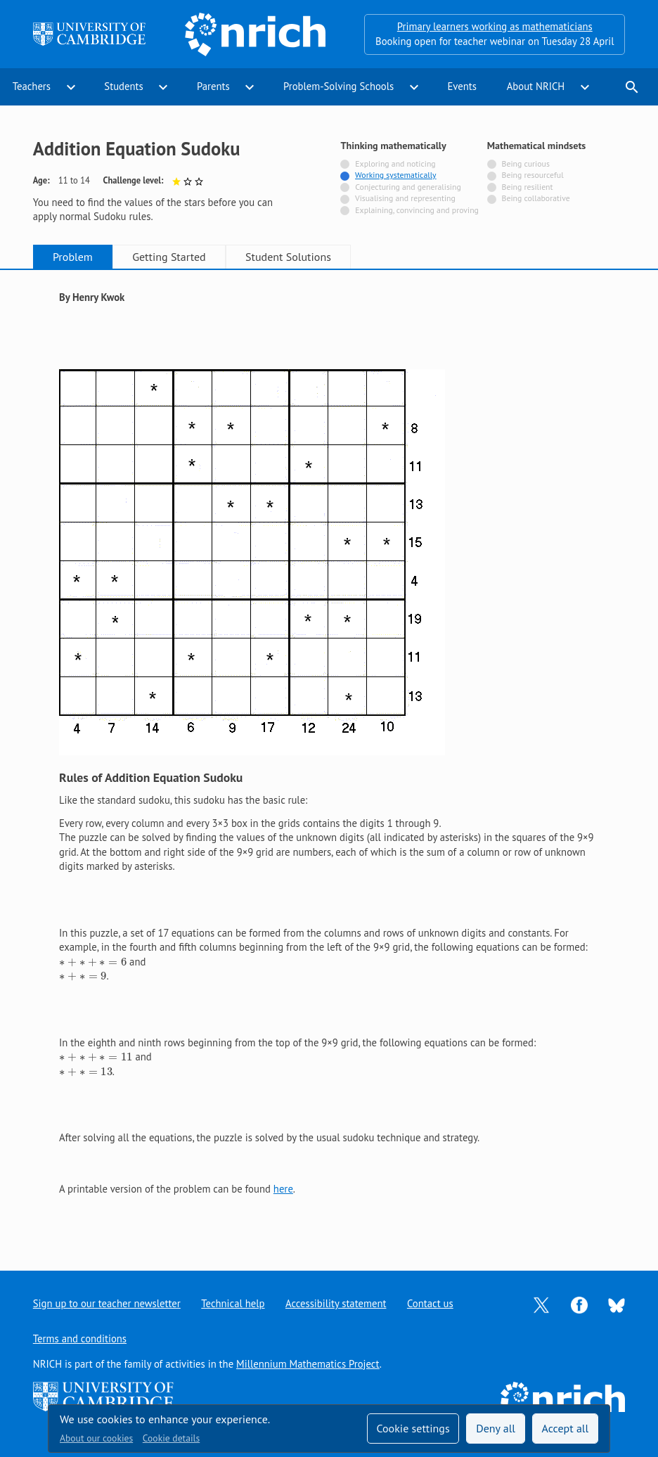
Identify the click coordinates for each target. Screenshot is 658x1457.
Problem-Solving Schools (338, 86)
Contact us (430, 1303)
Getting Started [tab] (168, 257)
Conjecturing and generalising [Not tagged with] (407, 186)
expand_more (71, 87)
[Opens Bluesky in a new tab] (616, 1304)
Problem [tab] (73, 257)
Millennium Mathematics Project (308, 1364)
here (283, 1188)
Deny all (495, 1428)
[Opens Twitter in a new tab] (541, 1304)
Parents (213, 86)
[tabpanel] (329, 758)
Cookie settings (412, 1428)
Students (123, 86)
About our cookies (96, 1438)
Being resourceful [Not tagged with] (533, 174)
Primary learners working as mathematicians (495, 26)
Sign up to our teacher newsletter (107, 1303)
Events (462, 86)
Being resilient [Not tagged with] (527, 186)
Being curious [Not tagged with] (526, 163)
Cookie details (171, 1438)
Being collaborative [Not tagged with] (536, 198)
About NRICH (536, 86)
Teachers (32, 86)
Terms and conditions (80, 1338)
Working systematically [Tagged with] (396, 174)
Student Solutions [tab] (288, 257)
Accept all (565, 1428)
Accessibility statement (335, 1303)
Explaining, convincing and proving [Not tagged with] (417, 210)
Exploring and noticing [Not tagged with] (395, 163)
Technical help (232, 1303)
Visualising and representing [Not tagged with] (405, 198)
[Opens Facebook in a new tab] (579, 1304)
